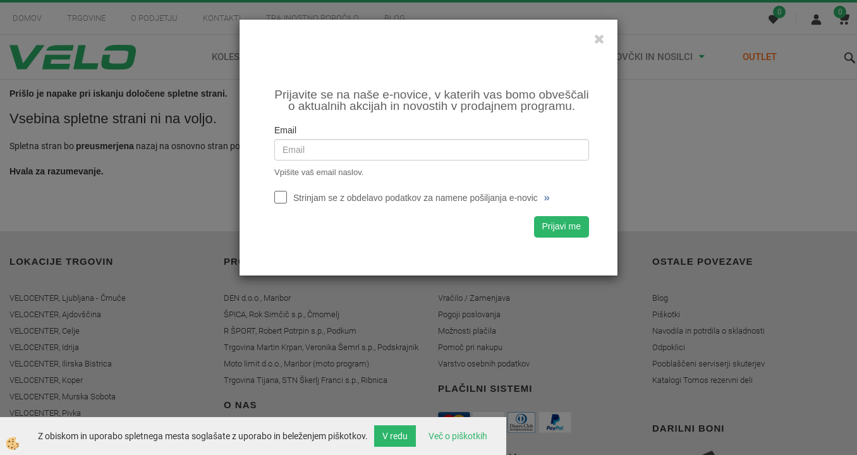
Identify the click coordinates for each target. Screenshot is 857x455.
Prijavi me (561, 226)
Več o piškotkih (457, 436)
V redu (395, 436)
